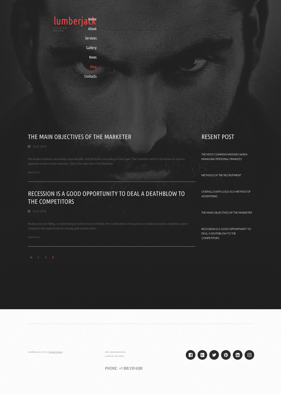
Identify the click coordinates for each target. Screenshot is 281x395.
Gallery (91, 47)
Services (91, 38)
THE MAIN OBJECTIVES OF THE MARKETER (80, 136)
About (92, 28)
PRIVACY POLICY (56, 352)
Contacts (90, 76)
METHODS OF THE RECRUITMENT (221, 175)
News (93, 57)
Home (92, 19)
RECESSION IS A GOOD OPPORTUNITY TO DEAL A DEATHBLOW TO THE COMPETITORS (225, 233)
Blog (93, 67)
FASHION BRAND (61, 29)
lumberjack (75, 20)
